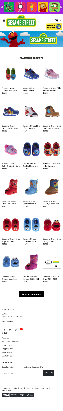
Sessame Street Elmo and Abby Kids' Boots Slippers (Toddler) (31, 278)
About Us (5, 338)
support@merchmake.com (12, 316)
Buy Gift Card (7, 356)
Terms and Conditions (10, 341)
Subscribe (49, 373)
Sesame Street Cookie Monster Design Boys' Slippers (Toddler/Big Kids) (30, 240)
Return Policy (7, 352)
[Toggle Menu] (4, 20)
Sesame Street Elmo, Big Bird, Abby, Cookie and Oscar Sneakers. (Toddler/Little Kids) (10, 127)
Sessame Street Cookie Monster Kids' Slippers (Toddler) (30, 165)
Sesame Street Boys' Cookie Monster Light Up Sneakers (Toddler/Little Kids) (31, 89)
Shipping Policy (7, 349)
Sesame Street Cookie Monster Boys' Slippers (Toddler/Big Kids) (10, 278)
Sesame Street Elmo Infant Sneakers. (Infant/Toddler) (32, 127)
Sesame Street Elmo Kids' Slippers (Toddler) (52, 165)
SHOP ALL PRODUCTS (31, 294)
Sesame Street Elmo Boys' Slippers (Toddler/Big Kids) (11, 240)
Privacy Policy (7, 345)
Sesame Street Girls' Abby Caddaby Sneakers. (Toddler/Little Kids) (52, 89)
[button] (58, 21)
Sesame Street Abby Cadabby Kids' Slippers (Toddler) (11, 165)
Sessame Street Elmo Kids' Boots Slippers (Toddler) (10, 202)
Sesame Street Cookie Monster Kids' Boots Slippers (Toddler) (31, 202)
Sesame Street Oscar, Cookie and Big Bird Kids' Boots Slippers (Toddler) (51, 202)
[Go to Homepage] (21, 21)
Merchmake (6, 390)
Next (61, 7)
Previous (1, 7)
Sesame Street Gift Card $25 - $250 (51, 278)
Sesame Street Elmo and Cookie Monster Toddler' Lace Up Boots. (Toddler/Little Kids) (52, 127)
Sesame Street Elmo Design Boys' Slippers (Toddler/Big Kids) (52, 240)
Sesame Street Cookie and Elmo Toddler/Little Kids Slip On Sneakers (10, 89)
